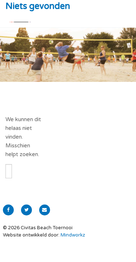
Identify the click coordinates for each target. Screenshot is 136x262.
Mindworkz (73, 235)
